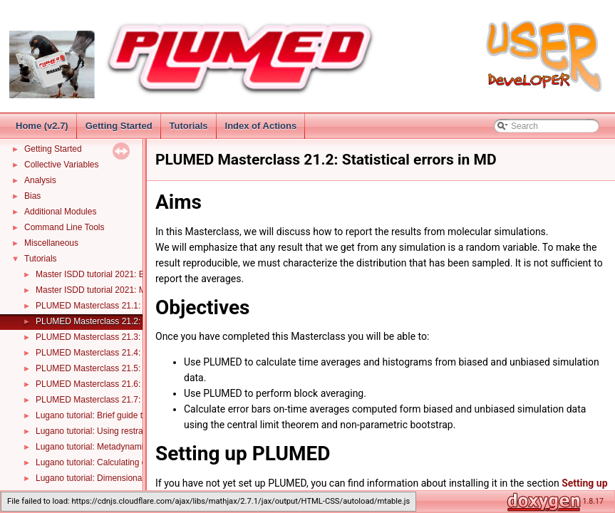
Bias (32, 196)
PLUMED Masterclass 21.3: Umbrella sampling (125, 337)
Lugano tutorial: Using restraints (96, 431)
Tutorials (189, 125)
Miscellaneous (51, 243)
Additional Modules (60, 212)
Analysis (40, 180)
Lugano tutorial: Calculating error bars (107, 462)
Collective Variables (61, 165)
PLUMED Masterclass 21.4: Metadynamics (117, 353)
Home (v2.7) (42, 125)
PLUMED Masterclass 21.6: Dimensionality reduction (136, 384)
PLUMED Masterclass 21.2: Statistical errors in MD (132, 321)
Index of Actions (261, 125)
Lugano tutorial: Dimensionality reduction (113, 478)
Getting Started (119, 125)
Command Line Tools (64, 227)
